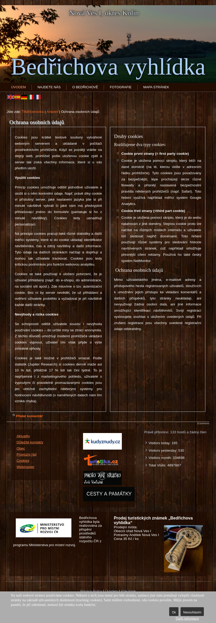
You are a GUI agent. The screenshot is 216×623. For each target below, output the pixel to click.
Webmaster (25, 467)
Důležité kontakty (30, 442)
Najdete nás (49, 87)
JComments (203, 423)
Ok (174, 612)
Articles (52, 112)
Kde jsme (128, 591)
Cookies (23, 461)
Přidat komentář (29, 416)
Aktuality (23, 436)
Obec (21, 448)
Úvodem (18, 87)
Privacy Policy (91, 591)
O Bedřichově (85, 87)
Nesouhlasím (192, 612)
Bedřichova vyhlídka (108, 66)
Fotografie (120, 87)
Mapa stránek (156, 87)
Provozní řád (26, 454)
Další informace (187, 618)
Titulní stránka (33, 112)
